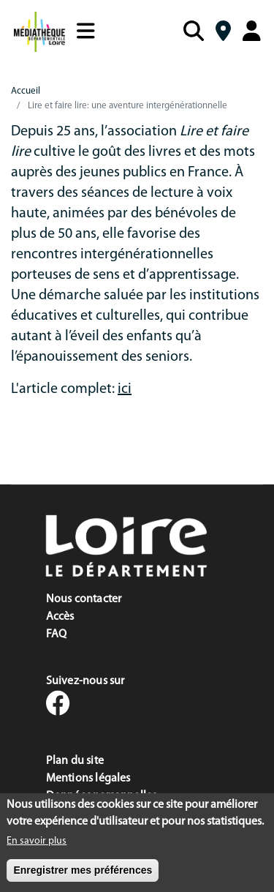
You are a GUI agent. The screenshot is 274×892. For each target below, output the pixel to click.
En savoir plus (36, 846)
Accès (60, 617)
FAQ (56, 634)
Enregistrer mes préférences (82, 875)
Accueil (25, 91)
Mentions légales (88, 778)
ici (125, 389)
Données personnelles (101, 796)
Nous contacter (84, 599)
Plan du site (75, 761)
